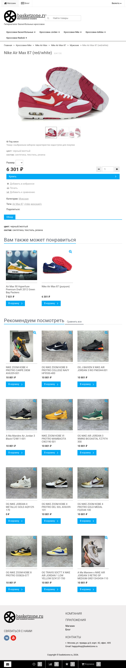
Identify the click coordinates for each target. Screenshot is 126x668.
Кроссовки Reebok (15, 38)
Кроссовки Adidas (95, 32)
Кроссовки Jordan (49, 32)
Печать (12, 188)
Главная (8, 45)
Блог (25, 3)
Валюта (115, 3)
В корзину (15, 303)
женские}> (36, 204)
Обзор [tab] (9, 217)
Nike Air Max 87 (58, 45)
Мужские (74, 45)
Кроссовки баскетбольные (19, 32)
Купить (62, 176)
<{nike (27, 204)
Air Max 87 (17, 204)
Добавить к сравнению (20, 192)
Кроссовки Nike (71, 32)
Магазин (10, 3)
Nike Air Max (41, 45)
